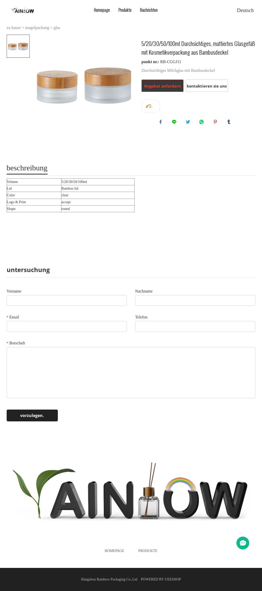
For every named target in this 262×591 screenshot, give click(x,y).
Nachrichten (149, 10)
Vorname (14, 291)
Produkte (125, 10)
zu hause (14, 27)
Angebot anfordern (162, 86)
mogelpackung (37, 27)
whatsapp (202, 123)
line (175, 123)
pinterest (216, 123)
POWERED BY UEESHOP (161, 579)
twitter (189, 123)
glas (56, 27)
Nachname (143, 291)
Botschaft (16, 343)
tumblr (230, 123)
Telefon (141, 317)
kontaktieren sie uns (207, 86)
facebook (162, 123)
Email (13, 317)
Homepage (102, 10)
